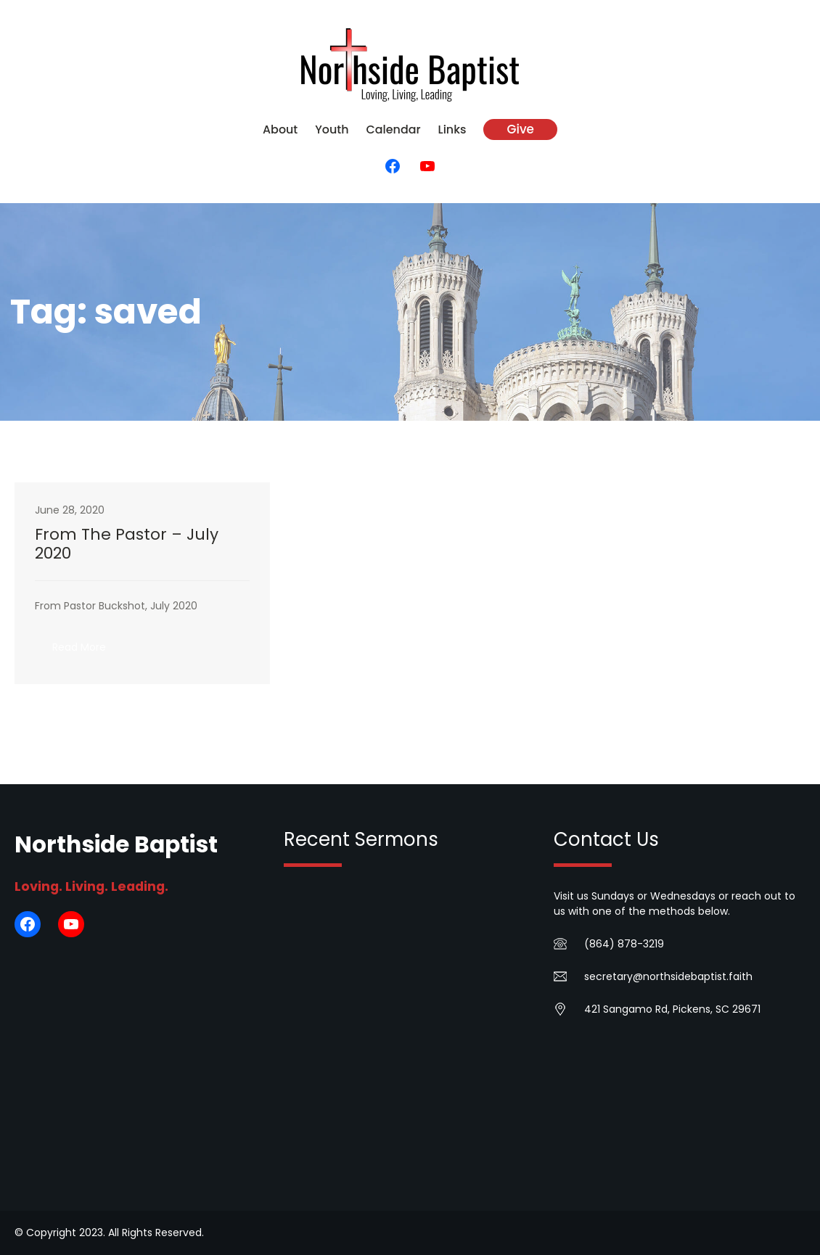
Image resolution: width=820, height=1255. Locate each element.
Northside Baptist (116, 844)
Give (520, 129)
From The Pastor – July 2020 (126, 544)
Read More (87, 651)
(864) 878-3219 (624, 944)
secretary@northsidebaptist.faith (668, 976)
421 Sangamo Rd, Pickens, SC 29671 (672, 1009)
